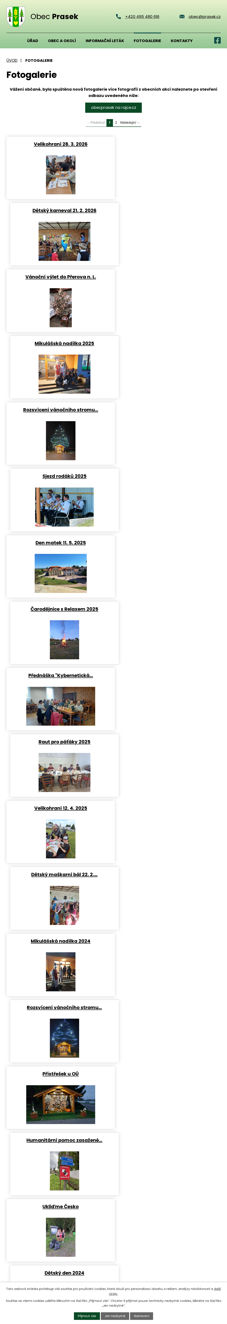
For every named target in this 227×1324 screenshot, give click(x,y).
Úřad (32, 40)
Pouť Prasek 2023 (59, 1073)
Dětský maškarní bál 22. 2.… (168, 475)
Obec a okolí (62, 40)
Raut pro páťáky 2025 (168, 409)
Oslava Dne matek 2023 (168, 1073)
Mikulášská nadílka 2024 (59, 542)
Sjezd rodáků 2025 (168, 276)
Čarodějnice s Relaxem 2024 (168, 741)
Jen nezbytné (115, 1316)
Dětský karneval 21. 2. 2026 (168, 144)
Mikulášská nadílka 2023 (59, 940)
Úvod (12, 40)
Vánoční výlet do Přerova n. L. (59, 210)
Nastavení (141, 1316)
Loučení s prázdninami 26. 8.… (168, 1006)
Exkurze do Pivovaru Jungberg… (59, 807)
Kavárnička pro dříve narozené (59, 874)
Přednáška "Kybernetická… (59, 409)
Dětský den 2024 (168, 674)
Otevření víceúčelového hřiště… (59, 1006)
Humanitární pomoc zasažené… (168, 608)
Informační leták (105, 40)
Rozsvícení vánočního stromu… (58, 276)
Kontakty (182, 40)
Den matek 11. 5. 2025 (59, 343)
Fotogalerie (147, 40)
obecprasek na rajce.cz (113, 107)
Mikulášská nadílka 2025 (168, 210)
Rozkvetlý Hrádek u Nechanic (59, 741)
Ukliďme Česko (59, 674)
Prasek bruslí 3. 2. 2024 (168, 874)
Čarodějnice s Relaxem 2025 (168, 343)
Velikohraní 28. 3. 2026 (59, 144)
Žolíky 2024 (168, 807)
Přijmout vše (87, 1316)
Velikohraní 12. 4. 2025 (59, 475)
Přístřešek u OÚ (59, 608)
